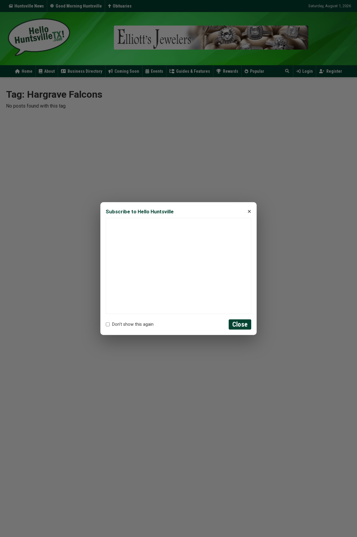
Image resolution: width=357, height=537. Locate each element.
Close (240, 324)
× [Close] (249, 211)
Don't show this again (130, 324)
